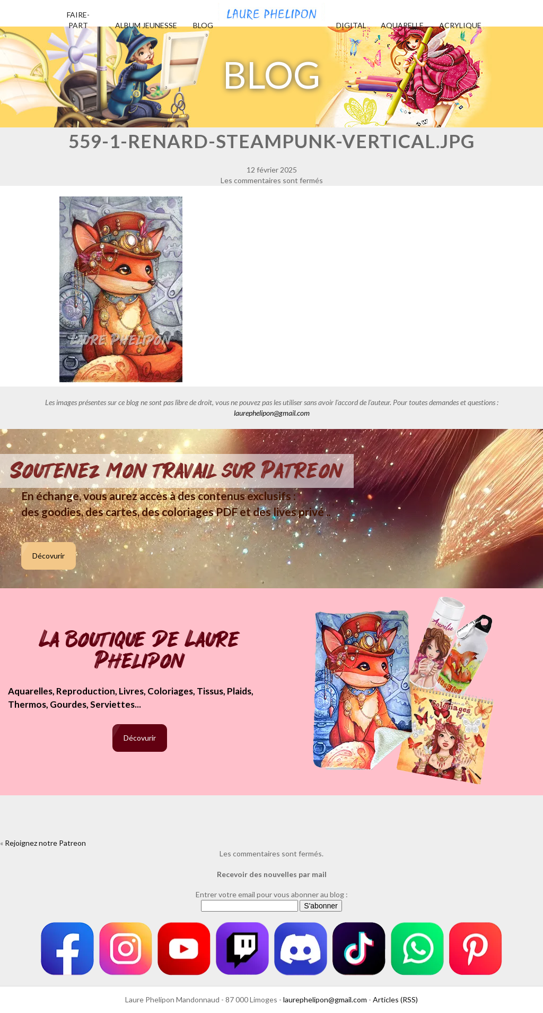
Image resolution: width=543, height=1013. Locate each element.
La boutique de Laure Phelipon (140, 651)
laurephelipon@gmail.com (272, 412)
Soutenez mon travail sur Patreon (177, 471)
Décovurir (48, 555)
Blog (203, 25)
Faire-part (78, 20)
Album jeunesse (146, 25)
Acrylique (460, 25)
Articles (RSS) (395, 999)
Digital (351, 25)
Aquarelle (402, 25)
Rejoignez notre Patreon (45, 842)
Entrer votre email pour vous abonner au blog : (272, 894)
